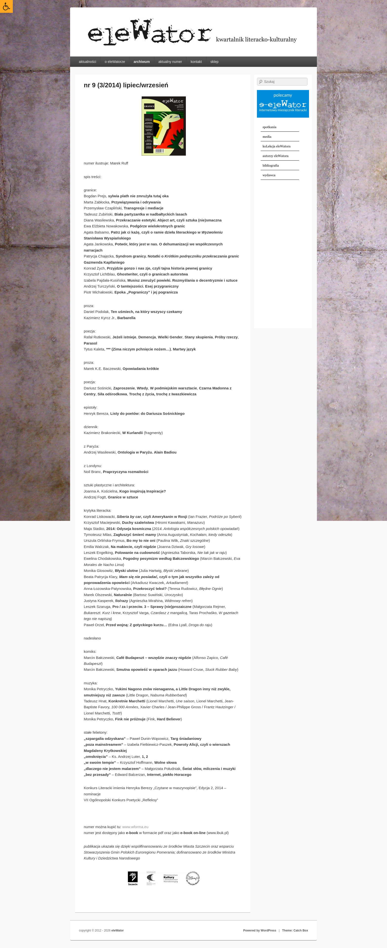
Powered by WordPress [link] (259, 930)
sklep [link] (215, 62)
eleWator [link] (117, 930)
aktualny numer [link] (170, 62)
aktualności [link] (87, 62)
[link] (6, 6)
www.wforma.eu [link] (135, 827)
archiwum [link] (142, 62)
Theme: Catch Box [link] (295, 930)
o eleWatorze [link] (115, 62)
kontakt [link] (196, 62)
